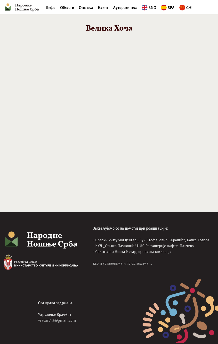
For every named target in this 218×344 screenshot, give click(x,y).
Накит (103, 8)
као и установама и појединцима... (122, 263)
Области (67, 8)
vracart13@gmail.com (57, 320)
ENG (149, 8)
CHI (186, 8)
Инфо (50, 8)
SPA (168, 8)
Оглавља (86, 8)
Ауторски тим (125, 8)
